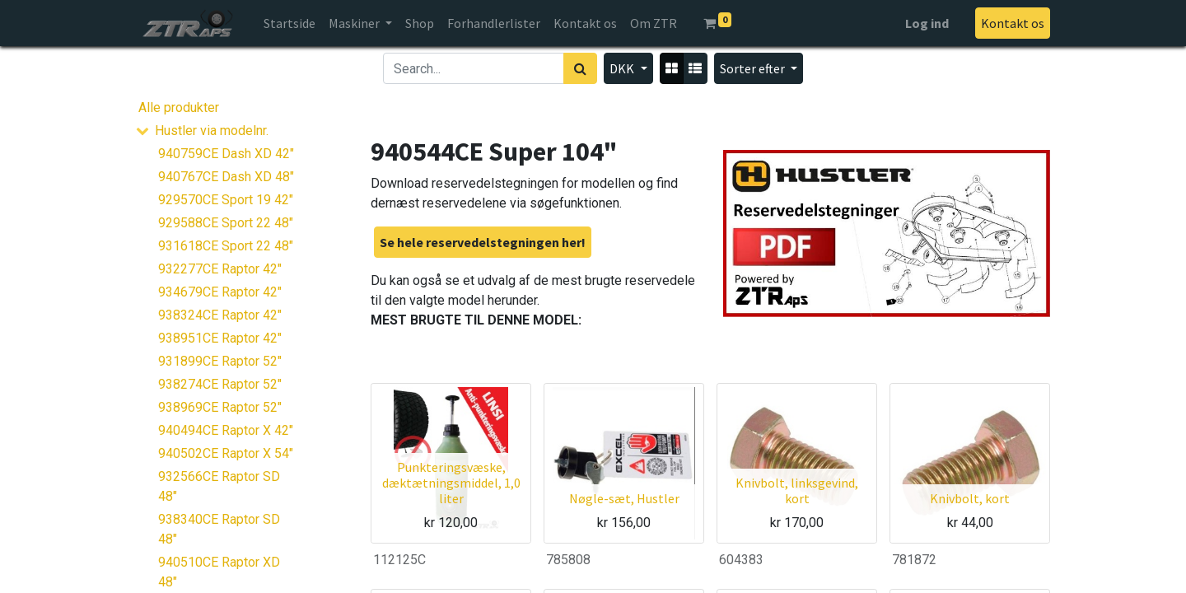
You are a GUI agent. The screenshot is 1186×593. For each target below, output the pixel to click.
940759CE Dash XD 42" (226, 153)
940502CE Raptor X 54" (225, 453)
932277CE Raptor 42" (220, 269)
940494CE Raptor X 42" (225, 430)
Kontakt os (1012, 23)
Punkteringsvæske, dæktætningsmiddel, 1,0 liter (451, 483)
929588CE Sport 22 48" (225, 223)
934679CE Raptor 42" (220, 292)
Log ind (927, 23)
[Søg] (580, 68)
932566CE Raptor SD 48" (219, 486)
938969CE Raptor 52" (220, 407)
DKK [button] (623, 68)
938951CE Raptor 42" (220, 338)
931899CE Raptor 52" (220, 361)
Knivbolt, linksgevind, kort (796, 490)
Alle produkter (178, 107)
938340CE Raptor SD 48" (219, 529)
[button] (758, 68)
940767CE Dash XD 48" (226, 176)
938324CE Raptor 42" (220, 315)
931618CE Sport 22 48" (225, 246)
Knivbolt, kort (970, 498)
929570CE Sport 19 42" (225, 200)
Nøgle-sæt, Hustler (624, 498)
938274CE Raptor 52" (220, 384)
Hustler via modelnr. (211, 130)
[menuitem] (289, 23)
